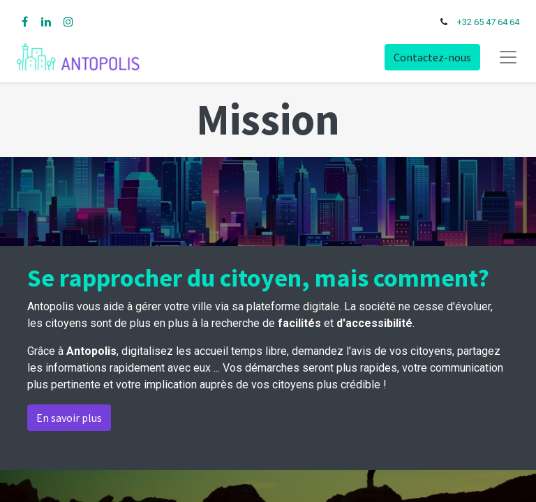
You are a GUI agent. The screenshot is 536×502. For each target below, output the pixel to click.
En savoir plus (69, 418)
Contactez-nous (432, 57)
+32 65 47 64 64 (488, 22)
